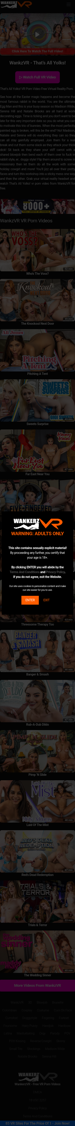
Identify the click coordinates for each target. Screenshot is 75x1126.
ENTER (30, 600)
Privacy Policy (55, 572)
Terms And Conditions (25, 572)
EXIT (46, 600)
